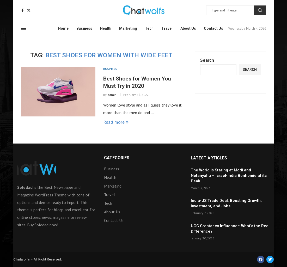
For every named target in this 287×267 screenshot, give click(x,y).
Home (63, 28)
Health (105, 28)
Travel (167, 28)
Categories (116, 158)
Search (260, 10)
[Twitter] (29, 10)
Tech (149, 28)
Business (84, 28)
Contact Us (213, 28)
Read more (116, 122)
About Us (188, 28)
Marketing (128, 28)
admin (112, 95)
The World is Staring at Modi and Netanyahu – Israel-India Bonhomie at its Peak (229, 175)
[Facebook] (22, 10)
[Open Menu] (23, 28)
